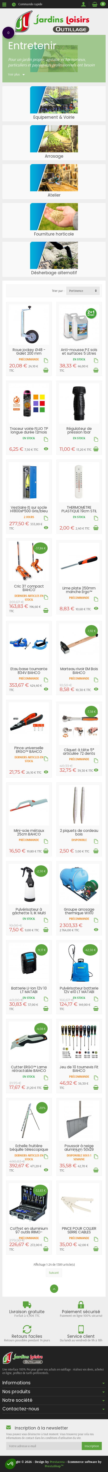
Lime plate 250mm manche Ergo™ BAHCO (79, 592)
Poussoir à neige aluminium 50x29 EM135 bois (79, 1149)
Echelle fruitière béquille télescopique (29, 1147)
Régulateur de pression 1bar (79, 430)
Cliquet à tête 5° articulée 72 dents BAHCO (79, 753)
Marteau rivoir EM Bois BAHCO (79, 670)
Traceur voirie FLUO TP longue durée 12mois (29, 430)
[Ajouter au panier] (46, 370)
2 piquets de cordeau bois (79, 832)
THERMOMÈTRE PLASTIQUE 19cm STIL (79, 509)
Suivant (54, 1272)
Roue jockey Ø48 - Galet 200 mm (29, 351)
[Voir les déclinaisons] (46, 448)
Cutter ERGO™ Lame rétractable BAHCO (29, 1069)
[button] (10, 1464)
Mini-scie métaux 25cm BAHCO (29, 832)
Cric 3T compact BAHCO (29, 588)
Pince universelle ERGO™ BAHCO (28, 749)
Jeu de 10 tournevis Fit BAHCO (79, 1069)
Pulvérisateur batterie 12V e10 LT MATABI (79, 990)
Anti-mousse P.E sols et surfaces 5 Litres (79, 351)
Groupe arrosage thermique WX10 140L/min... (79, 913)
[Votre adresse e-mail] (44, 1446)
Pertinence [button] (76, 291)
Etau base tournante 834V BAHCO (28, 670)
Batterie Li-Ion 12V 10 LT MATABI (29, 990)
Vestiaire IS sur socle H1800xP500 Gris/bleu (29, 509)
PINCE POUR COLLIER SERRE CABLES (79, 1230)
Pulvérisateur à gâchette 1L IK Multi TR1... (29, 913)
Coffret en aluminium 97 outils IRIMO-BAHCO (29, 1232)
